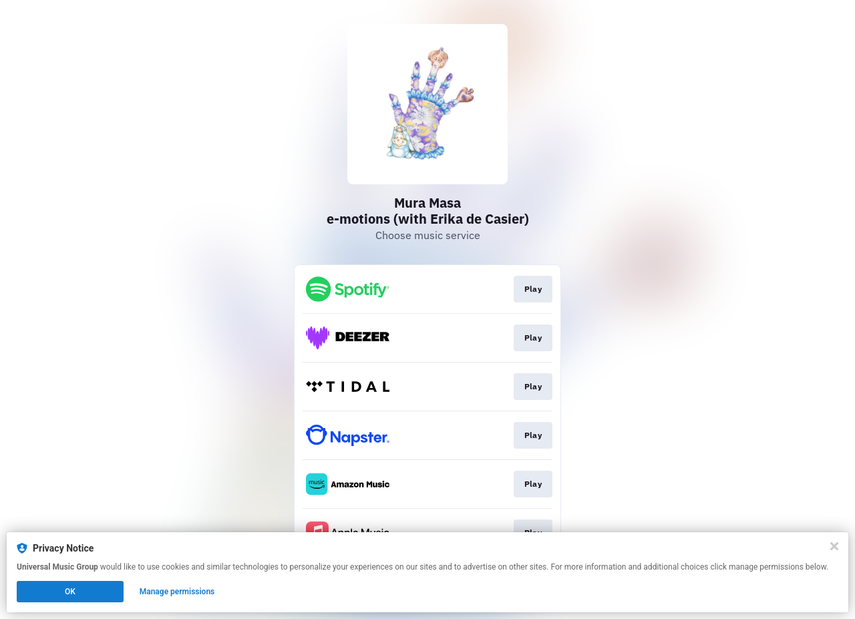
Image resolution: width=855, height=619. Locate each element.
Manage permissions (177, 591)
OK (70, 591)
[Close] (834, 546)
